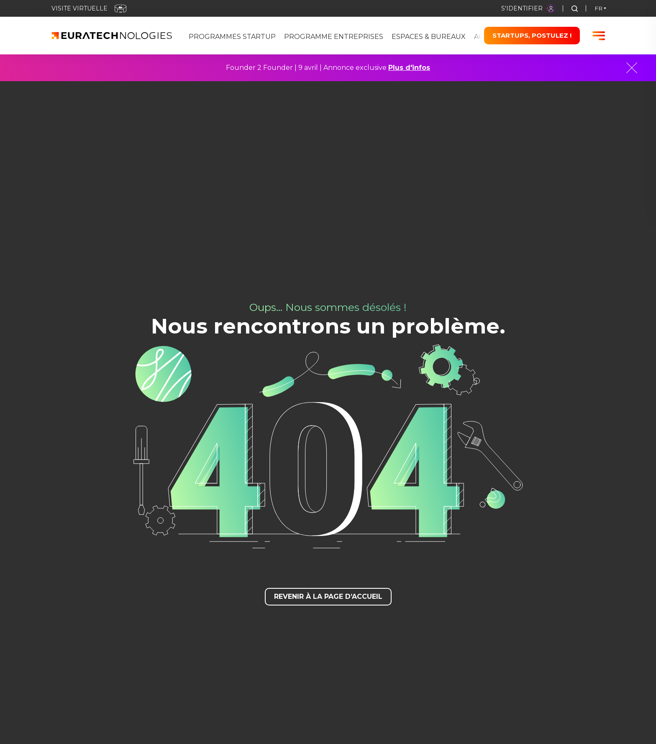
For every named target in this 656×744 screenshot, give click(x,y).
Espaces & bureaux (429, 37)
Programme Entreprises (333, 37)
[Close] (631, 67)
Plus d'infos (409, 68)
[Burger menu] (598, 35)
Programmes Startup (232, 37)
